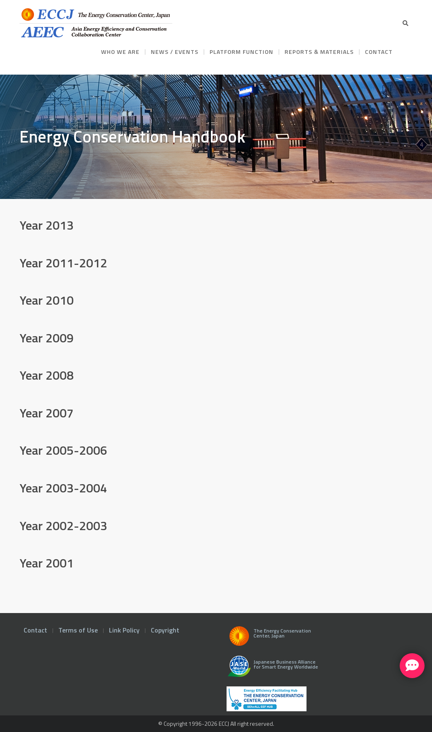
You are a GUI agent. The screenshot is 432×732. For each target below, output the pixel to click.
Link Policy (124, 630)
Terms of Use (78, 630)
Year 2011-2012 (63, 262)
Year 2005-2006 (63, 450)
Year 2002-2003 (63, 525)
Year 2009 (46, 337)
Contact (35, 630)
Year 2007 (46, 412)
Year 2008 (46, 375)
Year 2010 (46, 300)
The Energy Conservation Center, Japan (269, 638)
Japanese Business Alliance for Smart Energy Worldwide (271, 669)
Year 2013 (46, 225)
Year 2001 (46, 562)
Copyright (165, 630)
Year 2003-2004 (63, 487)
